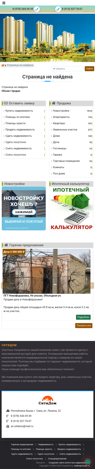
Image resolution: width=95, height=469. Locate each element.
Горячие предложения (22, 444)
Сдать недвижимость (22, 454)
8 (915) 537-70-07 (69, 9)
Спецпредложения (57, 458)
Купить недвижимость (70, 444)
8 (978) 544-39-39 (26, 9)
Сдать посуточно (46, 454)
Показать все (84, 325)
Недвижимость (45, 444)
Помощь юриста (44, 449)
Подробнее (83, 317)
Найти (89, 68)
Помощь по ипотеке (21, 449)
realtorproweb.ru (81, 465)
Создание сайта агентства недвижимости (69, 462)
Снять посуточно (34, 458)
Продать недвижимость (69, 449)
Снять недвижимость (70, 454)
